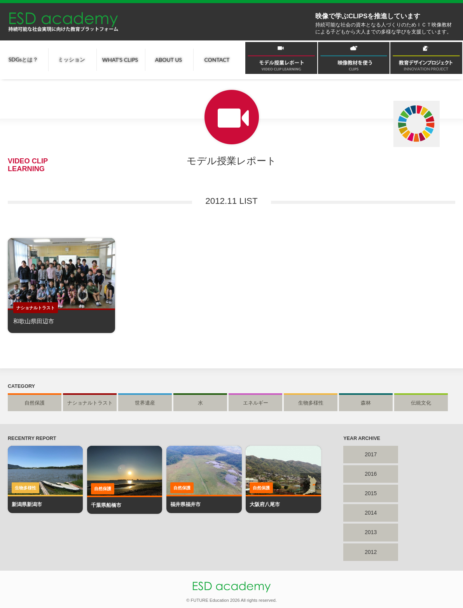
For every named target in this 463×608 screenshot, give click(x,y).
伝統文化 (421, 403)
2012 (371, 552)
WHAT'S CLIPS (120, 59)
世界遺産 (145, 403)
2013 (371, 532)
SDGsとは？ (23, 59)
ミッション (71, 59)
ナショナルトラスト (90, 403)
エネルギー (255, 403)
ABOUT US (168, 59)
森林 (366, 403)
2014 (371, 513)
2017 (371, 454)
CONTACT (216, 59)
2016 (371, 474)
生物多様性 (310, 403)
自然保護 (34, 403)
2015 (371, 493)
